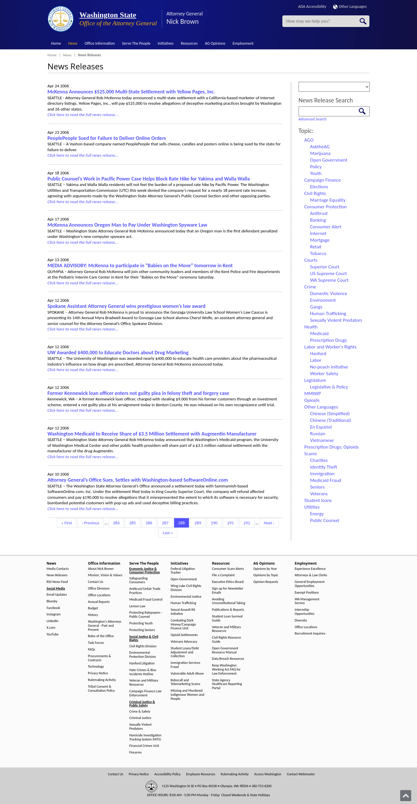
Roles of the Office (101, 636)
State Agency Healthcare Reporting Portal (227, 684)
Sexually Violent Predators (336, 320)
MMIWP (312, 394)
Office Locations (99, 595)
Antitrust (319, 213)
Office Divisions (98, 588)
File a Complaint (223, 575)
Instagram (54, 614)
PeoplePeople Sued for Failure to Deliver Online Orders (107, 138)
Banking (318, 220)
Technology (96, 667)
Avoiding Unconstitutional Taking (228, 601)
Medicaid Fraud (325, 480)
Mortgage (320, 240)
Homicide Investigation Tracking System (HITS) (145, 737)
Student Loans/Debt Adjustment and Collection (185, 652)
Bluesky (52, 601)
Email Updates (57, 595)
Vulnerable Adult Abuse (187, 673)
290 (215, 522)
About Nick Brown (100, 569)
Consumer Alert (326, 227)
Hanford (318, 353)
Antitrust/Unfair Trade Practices (144, 591)
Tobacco (318, 253)
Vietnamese (322, 440)
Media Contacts (58, 569)
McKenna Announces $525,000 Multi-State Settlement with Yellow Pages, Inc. (131, 91)
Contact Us (95, 582)
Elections (319, 187)
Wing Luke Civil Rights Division (186, 588)
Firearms (135, 752)
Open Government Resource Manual (225, 650)
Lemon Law (137, 606)
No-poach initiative (329, 367)
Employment (243, 43)
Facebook (53, 608)
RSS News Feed (57, 582)
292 (247, 522)
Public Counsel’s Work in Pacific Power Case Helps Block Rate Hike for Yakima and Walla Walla (149, 179)
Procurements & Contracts (99, 658)
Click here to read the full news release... (83, 114)
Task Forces (96, 643)
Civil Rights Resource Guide (226, 640)
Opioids (312, 400)
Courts (310, 260)
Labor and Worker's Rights (330, 347)
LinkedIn (53, 621)
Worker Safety (324, 374)
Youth (316, 173)
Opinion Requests (265, 582)
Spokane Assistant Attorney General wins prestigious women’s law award (126, 306)
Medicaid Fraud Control (146, 599)
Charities (319, 460)
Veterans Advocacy (184, 642)
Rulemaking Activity (102, 680)
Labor (316, 360)
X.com (51, 628)
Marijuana (320, 153)
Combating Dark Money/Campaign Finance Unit (183, 624)
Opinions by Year (265, 569)
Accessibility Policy (167, 774)
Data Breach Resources (228, 659)
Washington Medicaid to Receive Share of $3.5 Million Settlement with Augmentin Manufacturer (152, 434)
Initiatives (166, 43)
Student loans (318, 500)
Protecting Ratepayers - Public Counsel (145, 615)
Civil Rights (315, 193)
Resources (189, 43)
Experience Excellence (310, 569)
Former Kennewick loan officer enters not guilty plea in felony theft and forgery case (138, 393)
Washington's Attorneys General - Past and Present (104, 626)
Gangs (316, 307)
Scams (310, 454)
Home (56, 43)
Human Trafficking (328, 313)
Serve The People (136, 43)
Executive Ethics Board (228, 582)
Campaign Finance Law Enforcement (145, 693)
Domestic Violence (328, 293)
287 (166, 522)
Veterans (319, 494)
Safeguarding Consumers (138, 580)
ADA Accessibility (312, 6)
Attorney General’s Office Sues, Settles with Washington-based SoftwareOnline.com (138, 480)
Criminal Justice (140, 718)
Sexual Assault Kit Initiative (183, 612)
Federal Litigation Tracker (183, 571)
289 (198, 522)
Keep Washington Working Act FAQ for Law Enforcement (226, 669)
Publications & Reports (228, 610)
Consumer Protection (325, 207)
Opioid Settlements (184, 635)
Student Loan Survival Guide (227, 618)
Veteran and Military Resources (143, 682)
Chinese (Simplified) (330, 414)
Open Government (328, 160)
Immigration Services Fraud (185, 665)
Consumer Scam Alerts (228, 569)
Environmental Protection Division (142, 655)
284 (117, 522)
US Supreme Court (328, 273)
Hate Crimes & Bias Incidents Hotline (142, 672)
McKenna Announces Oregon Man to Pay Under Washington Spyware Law (127, 225)
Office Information (100, 43)
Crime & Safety (139, 711)
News (72, 43)
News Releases (57, 575)
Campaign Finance (322, 180)
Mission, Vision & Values (105, 575)
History (93, 615)
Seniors (317, 487)
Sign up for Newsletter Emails (227, 591)
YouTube (53, 634)
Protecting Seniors (142, 630)
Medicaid (319, 333)
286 (150, 522)
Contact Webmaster (301, 774)
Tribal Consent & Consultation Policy (101, 689)
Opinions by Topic (265, 575)
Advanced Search (313, 119)
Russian (317, 434)
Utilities (312, 507)
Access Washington (267, 774)
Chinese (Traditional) (330, 420)
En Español (321, 427)
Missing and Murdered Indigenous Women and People (187, 695)
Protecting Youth (141, 623)
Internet (318, 233)
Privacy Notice (98, 673)
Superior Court (325, 267)
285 (133, 522)
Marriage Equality (328, 200)
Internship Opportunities (305, 612)
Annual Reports (99, 602)
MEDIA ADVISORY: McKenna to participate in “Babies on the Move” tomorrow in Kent (140, 265)
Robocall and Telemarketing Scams (185, 682)
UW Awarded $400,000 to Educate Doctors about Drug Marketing (118, 352)
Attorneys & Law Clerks (311, 575)
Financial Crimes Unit (144, 746)
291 (231, 522)
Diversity (301, 620)
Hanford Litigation (142, 663)
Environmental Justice (186, 597)
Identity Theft (323, 467)
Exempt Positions (307, 593)
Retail (316, 247)
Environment (323, 300)
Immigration (322, 474)
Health (311, 327)
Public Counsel (324, 520)
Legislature (315, 380)
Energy (317, 514)
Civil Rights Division (143, 646)
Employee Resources (200, 774)
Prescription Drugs (328, 340)
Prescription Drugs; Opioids (331, 447)
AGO (309, 140)
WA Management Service (307, 601)
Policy (316, 167)
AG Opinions (215, 43)
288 (182, 522)
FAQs (91, 649)
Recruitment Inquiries (310, 633)
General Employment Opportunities (310, 584)
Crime (310, 287)
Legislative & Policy (329, 387)
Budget (93, 608)
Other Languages (350, 6)
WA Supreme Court (329, 280)
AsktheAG (320, 147)
